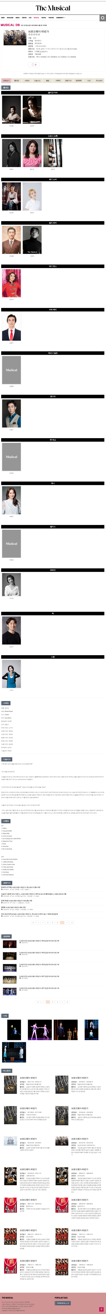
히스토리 (99, 81)
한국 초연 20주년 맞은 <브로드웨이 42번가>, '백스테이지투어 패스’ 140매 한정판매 (29, 914)
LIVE (30, 18)
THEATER (51, 18)
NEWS (3, 18)
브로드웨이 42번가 (28, 1078)
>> (72, 922)
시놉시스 (37, 81)
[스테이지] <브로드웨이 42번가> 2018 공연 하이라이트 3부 (39, 941)
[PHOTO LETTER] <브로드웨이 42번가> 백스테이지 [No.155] (20, 887)
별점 (47, 81)
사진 (88, 81)
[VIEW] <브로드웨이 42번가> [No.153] (13, 907)
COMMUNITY (60, 18)
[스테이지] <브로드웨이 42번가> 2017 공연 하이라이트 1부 (39, 988)
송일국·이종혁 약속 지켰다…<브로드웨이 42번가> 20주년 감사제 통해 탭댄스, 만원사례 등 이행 (33, 894)
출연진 (16, 81)
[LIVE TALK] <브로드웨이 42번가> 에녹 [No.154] (16, 901)
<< (33, 922)
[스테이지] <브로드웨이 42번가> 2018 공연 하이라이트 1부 (39, 964)
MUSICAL (36, 18)
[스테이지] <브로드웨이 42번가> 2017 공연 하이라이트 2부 (39, 976)
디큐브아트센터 (40, 46)
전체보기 (6, 81)
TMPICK (24, 18)
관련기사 (68, 81)
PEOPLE (43, 18)
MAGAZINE (10, 18)
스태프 (27, 81)
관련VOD (79, 81)
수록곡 (58, 81)
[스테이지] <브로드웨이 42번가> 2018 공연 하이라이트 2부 (39, 953)
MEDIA (17, 18)
